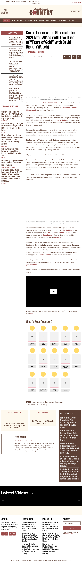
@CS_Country (31, 265)
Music (3, 132)
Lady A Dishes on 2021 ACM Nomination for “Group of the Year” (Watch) (14, 425)
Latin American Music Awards (36, 404)
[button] (77, 20)
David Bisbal (50, 402)
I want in (72, 528)
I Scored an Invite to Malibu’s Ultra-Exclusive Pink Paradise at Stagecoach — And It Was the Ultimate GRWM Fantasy (16, 66)
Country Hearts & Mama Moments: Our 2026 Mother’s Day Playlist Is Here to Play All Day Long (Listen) (16, 41)
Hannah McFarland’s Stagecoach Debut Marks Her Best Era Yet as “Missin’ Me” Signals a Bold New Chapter (16, 53)
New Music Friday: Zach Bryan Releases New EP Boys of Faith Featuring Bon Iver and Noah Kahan (12, 126)
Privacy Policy (68, 533)
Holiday (4, 120)
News (3, 157)
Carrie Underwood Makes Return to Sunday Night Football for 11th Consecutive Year (11, 152)
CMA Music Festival (8, 167)
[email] (72, 523)
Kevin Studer (38, 57)
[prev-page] (2, 500)
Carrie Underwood (38, 402)
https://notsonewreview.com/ (22, 441)
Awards (4, 146)
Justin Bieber (68, 230)
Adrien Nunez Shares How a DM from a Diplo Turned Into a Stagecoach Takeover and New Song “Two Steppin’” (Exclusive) (16, 80)
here (31, 314)
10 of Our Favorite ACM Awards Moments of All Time (43, 422)
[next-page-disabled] (79, 500)
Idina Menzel (45, 255)
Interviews (32, 52)
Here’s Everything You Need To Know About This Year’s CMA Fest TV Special (12, 162)
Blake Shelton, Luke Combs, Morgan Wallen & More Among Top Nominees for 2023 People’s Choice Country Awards (12, 139)
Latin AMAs (59, 402)
